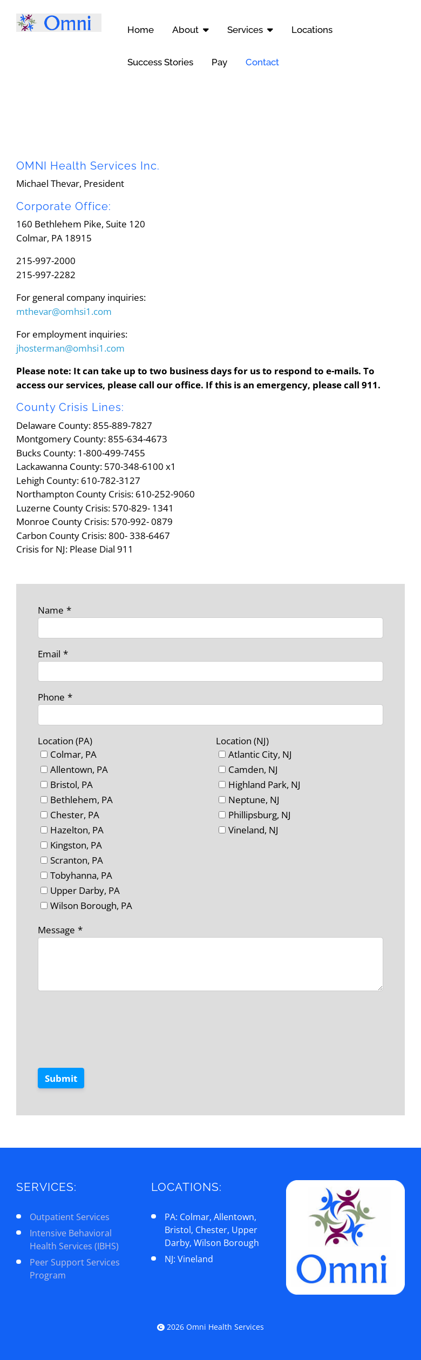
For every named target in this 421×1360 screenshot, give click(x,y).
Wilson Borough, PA (91, 905)
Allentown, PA (79, 769)
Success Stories (160, 62)
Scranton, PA (76, 860)
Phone (51, 697)
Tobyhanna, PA (81, 875)
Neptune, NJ (254, 799)
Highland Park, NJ (264, 784)
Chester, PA (74, 815)
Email (49, 654)
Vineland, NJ (253, 830)
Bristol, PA (71, 784)
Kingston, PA (76, 845)
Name (51, 610)
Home (140, 29)
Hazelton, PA (77, 830)
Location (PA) (65, 741)
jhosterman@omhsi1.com (70, 348)
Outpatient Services (70, 1217)
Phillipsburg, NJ (259, 815)
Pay (219, 62)
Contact (262, 62)
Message (56, 930)
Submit (61, 1078)
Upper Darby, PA (85, 890)
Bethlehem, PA (81, 799)
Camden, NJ (253, 769)
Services (250, 29)
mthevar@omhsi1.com (64, 311)
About (190, 29)
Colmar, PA (73, 754)
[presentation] (120, 1036)
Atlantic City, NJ (260, 754)
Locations (311, 29)
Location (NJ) (242, 741)
